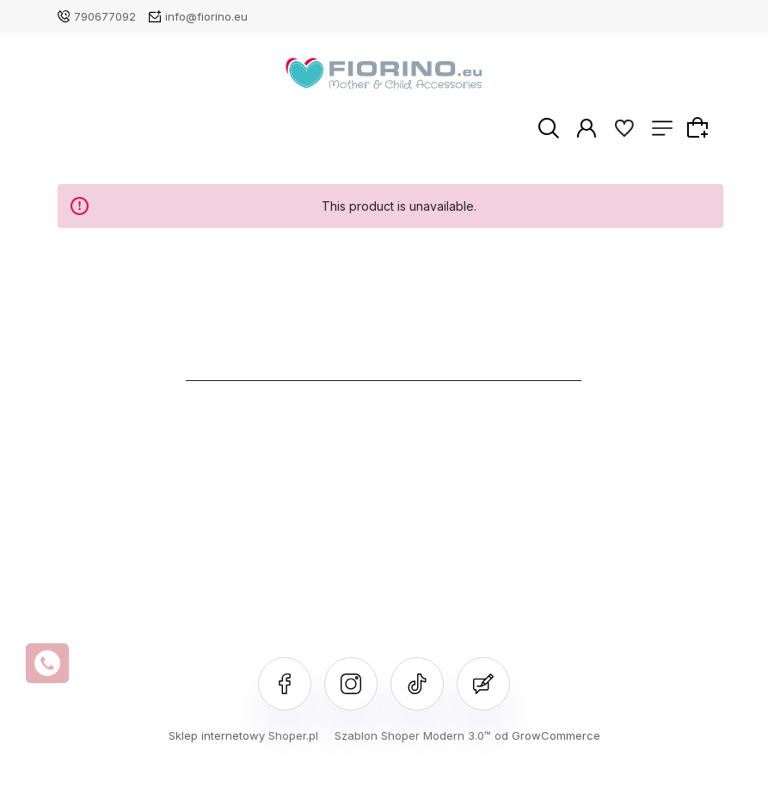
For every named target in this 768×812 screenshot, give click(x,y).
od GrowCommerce (547, 735)
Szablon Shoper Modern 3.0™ (413, 735)
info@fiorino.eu (206, 16)
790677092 (105, 16)
